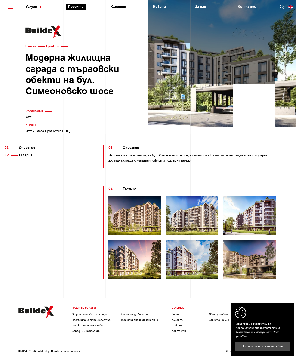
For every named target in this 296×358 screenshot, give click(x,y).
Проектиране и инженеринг (139, 320)
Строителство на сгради (89, 314)
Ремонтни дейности (134, 314)
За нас (176, 314)
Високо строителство (87, 325)
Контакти (179, 331)
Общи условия (218, 314)
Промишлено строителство (91, 320)
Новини (177, 325)
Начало (30, 46)
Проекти (52, 46)
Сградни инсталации (86, 331)
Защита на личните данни (227, 320)
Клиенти (178, 320)
